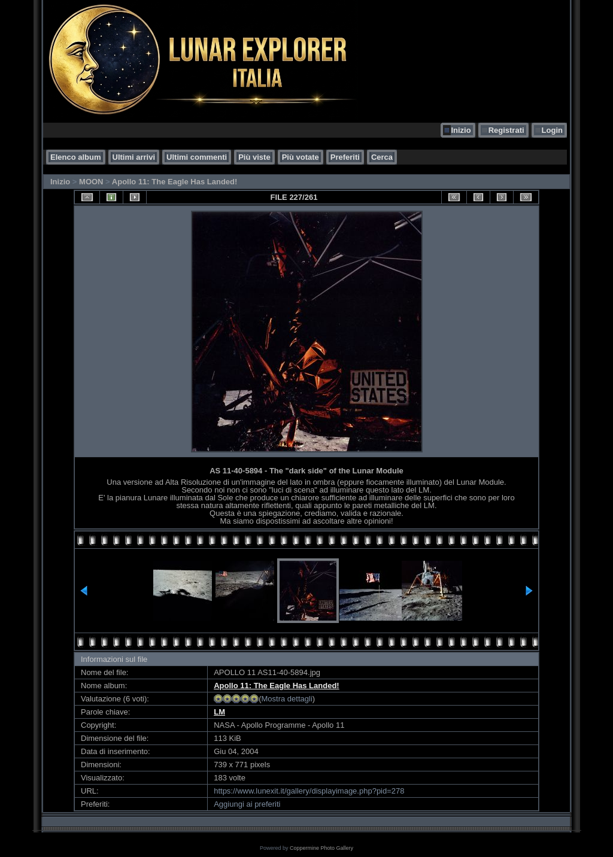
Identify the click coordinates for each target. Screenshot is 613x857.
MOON (91, 181)
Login (552, 130)
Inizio (461, 130)
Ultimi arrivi (134, 157)
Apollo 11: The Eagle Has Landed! (174, 181)
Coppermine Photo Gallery (321, 848)
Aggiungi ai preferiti (247, 804)
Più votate (300, 157)
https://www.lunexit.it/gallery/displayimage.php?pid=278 (309, 790)
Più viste (254, 157)
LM (219, 711)
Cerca (382, 157)
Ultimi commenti (196, 157)
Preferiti (345, 157)
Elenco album (75, 157)
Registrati (506, 130)
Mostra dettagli (287, 698)
